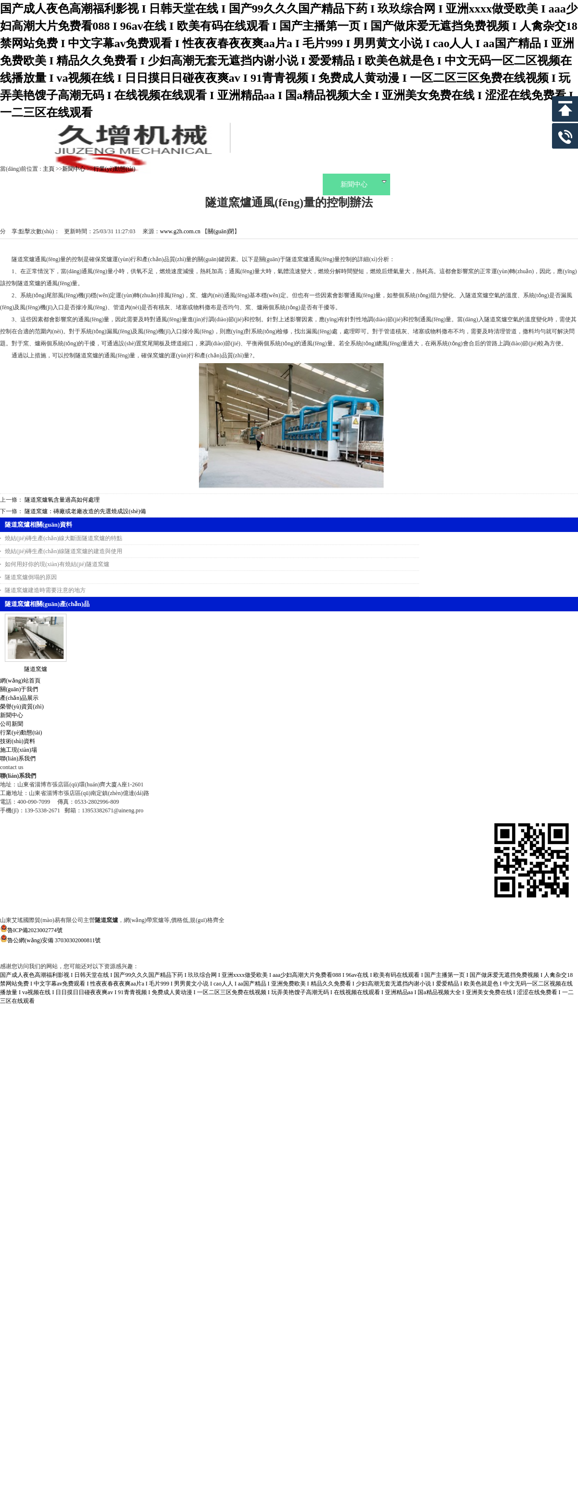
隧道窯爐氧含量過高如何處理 (62, 499)
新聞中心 (73, 168)
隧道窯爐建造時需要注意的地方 (45, 590)
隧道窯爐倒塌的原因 (31, 577)
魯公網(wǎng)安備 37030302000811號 (289, 945)
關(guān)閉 (221, 231)
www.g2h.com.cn (180, 231)
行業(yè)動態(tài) (114, 168)
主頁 (48, 168)
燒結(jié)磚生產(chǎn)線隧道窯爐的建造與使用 (63, 551)
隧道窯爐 (35, 669)
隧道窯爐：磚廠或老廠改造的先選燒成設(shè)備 (85, 511)
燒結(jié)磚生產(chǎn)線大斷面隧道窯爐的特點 (63, 538)
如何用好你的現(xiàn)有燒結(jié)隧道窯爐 (57, 564)
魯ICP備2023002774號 (31, 930)
